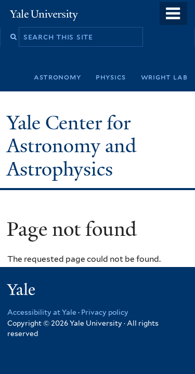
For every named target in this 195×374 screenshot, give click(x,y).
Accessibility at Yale (41, 312)
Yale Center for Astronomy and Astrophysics (71, 146)
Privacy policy (104, 312)
